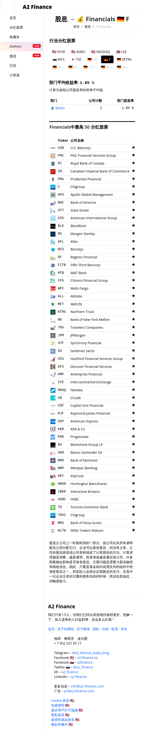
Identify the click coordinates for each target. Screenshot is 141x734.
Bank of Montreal (84, 460)
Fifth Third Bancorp (85, 265)
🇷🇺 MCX (59, 59)
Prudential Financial (85, 179)
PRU (61, 179)
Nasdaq (76, 390)
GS (60, 351)
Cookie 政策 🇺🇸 (62, 700)
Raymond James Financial (90, 413)
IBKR (62, 492)
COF (61, 405)
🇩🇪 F (107, 59)
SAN (61, 452)
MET (61, 304)
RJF (61, 413)
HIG (61, 359)
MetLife (76, 304)
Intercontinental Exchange (90, 382)
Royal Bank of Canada (87, 163)
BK (60, 320)
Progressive (79, 436)
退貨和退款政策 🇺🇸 (65, 719)
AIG (61, 218)
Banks (60, 108)
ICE (61, 382)
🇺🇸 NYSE (58, 51)
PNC (61, 155)
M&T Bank (78, 273)
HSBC (62, 499)
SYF (61, 343)
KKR (61, 429)
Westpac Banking (83, 468)
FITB (62, 265)
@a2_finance (83, 667)
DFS (61, 367)
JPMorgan (78, 335)
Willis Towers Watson (86, 530)
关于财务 (83, 629)
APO (61, 195)
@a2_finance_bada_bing (90, 653)
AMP (61, 374)
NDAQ (62, 390)
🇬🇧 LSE (121, 51)
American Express (84, 421)
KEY (61, 476)
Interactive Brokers (85, 491)
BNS (61, 523)
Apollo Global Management (91, 194)
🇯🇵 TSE (76, 59)
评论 (124, 629)
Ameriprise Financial (86, 374)
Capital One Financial (86, 405)
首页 (76, 26)
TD (60, 507)
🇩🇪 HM (122, 67)
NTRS (62, 312)
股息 (61, 19)
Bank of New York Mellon (90, 319)
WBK (61, 468)
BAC (61, 202)
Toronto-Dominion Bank (89, 507)
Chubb (75, 398)
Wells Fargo (79, 288)
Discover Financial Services (91, 366)
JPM (61, 335)
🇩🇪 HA (57, 67)
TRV (61, 327)
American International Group (93, 218)
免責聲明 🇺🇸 (60, 705)
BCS (61, 249)
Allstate (76, 296)
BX (60, 445)
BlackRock (78, 226)
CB (60, 398)
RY (60, 163)
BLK (61, 226)
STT (61, 210)
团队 (96, 629)
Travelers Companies (86, 327)
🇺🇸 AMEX (78, 51)
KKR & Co (77, 429)
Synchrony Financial (85, 343)
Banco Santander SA (86, 452)
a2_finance (69, 672)
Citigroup (77, 186)
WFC (61, 288)
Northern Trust (82, 311)
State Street (79, 210)
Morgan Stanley (82, 233)
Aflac (74, 241)
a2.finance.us (87, 657)
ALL (61, 296)
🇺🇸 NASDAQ (100, 51)
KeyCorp (77, 476)
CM (60, 171)
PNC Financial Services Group (93, 155)
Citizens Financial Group (89, 280)
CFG (61, 280)
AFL (61, 242)
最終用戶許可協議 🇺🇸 (67, 710)
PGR (61, 437)
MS (60, 234)
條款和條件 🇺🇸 (62, 724)
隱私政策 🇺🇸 (60, 715)
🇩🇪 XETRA (124, 59)
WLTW (62, 530)
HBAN (62, 484)
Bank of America (83, 202)
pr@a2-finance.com (79, 691)
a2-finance (79, 676)
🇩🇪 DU (106, 67)
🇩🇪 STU (88, 67)
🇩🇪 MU (92, 59)
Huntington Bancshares (88, 483)
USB (61, 148)
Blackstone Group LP (86, 444)
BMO (61, 460)
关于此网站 (65, 629)
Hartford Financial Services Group (96, 358)
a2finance (84, 662)
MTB (61, 273)
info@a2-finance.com (87, 686)
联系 (114, 629)
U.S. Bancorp (80, 148)
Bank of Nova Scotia (86, 523)
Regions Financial (83, 257)
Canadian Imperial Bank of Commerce (100, 171)
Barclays (76, 249)
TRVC (62, 515)
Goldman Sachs (82, 351)
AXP (61, 421)
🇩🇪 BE (72, 67)
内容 (105, 629)
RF (60, 257)
